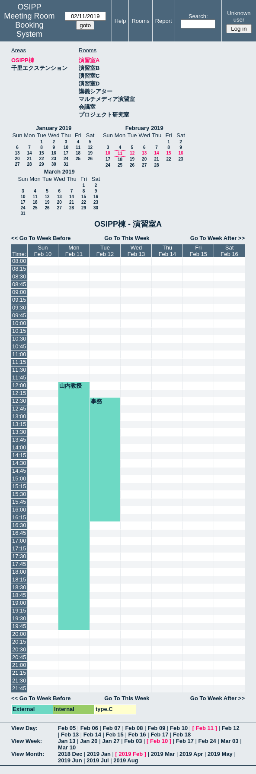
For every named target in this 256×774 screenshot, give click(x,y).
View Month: (27, 754)
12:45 (19, 408)
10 (66, 147)
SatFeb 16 (229, 250)
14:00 (19, 447)
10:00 (19, 323)
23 (53, 158)
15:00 (19, 478)
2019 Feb (131, 754)
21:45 (19, 688)
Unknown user (238, 16)
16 (53, 153)
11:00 (19, 354)
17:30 (19, 556)
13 (17, 153)
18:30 (19, 587)
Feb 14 (92, 734)
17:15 (19, 548)
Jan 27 (110, 741)
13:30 (19, 432)
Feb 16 (137, 734)
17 (66, 153)
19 (90, 153)
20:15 (19, 641)
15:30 (19, 494)
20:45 (19, 657)
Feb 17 (159, 734)
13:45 (19, 439)
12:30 (19, 401)
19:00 (19, 603)
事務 (96, 401)
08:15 (19, 268)
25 (78, 158)
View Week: (26, 741)
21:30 (19, 680)
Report (163, 21)
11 (78, 147)
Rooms (140, 21)
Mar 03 (229, 741)
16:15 (19, 517)
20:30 (19, 649)
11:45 (19, 377)
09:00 (19, 292)
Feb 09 (156, 728)
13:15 (19, 424)
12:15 (19, 393)
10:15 (19, 331)
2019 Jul (97, 760)
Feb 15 (115, 734)
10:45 (19, 346)
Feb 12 (230, 728)
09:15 (19, 300)
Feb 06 (89, 728)
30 (53, 164)
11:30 (19, 369)
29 (41, 164)
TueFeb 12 (105, 250)
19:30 (19, 618)
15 (41, 153)
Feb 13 (70, 734)
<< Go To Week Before (41, 238)
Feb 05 (67, 728)
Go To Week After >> (217, 238)
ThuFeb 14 (167, 250)
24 (66, 158)
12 (90, 147)
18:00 (19, 572)
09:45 (19, 315)
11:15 (19, 362)
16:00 (19, 509)
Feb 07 (112, 728)
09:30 (19, 307)
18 (78, 153)
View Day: (24, 728)
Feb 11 (205, 728)
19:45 (19, 626)
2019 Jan (99, 754)
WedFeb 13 (136, 250)
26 (90, 158)
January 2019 (53, 128)
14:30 (19, 463)
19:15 (19, 610)
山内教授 (70, 385)
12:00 (19, 385)
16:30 (19, 525)
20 (17, 158)
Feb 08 (134, 728)
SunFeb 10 (42, 250)
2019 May (220, 754)
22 (41, 158)
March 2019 (59, 171)
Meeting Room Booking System (29, 25)
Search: (198, 16)
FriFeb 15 (198, 250)
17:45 (19, 564)
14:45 (19, 471)
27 (17, 164)
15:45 (19, 502)
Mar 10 (67, 747)
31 (66, 164)
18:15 (19, 579)
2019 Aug (125, 760)
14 (29, 153)
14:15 (19, 455)
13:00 (19, 416)
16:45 (19, 533)
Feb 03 (133, 741)
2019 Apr (191, 754)
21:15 (19, 673)
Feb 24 (207, 741)
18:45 (19, 595)
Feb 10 (179, 728)
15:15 (19, 486)
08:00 (19, 261)
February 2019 (144, 128)
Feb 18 (182, 734)
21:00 (19, 665)
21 (29, 158)
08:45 (19, 284)
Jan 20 (88, 741)
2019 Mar (163, 754)
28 (29, 164)
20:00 (19, 634)
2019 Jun (70, 760)
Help (120, 21)
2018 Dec (70, 754)
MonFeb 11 (74, 250)
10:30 (19, 338)
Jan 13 (66, 741)
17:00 (19, 540)
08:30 (19, 276)
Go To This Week (126, 238)
